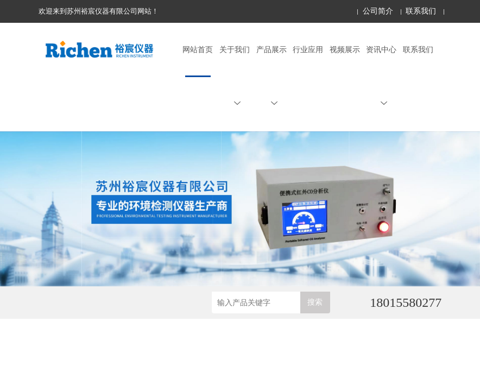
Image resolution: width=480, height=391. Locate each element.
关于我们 (234, 76)
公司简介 (378, 11)
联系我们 (421, 11)
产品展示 (271, 76)
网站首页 (197, 50)
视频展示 (345, 50)
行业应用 (308, 50)
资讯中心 (381, 76)
